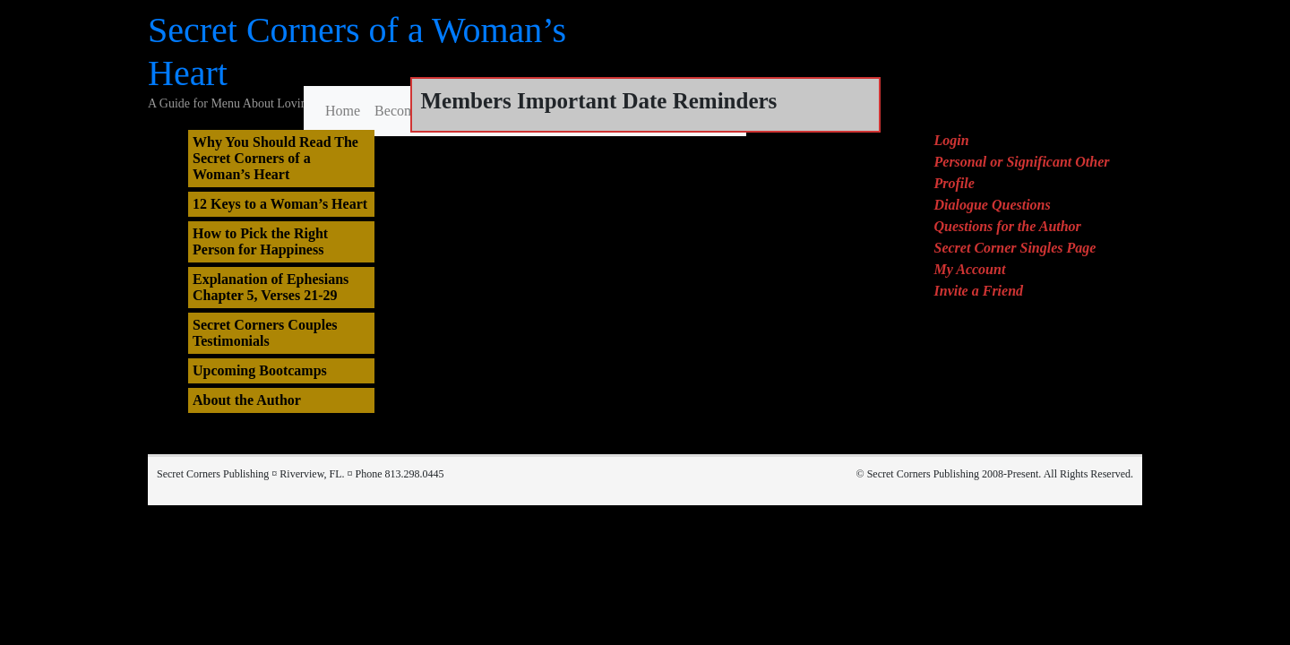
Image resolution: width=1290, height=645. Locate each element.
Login (951, 140)
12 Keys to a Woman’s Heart (280, 203)
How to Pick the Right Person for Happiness (260, 241)
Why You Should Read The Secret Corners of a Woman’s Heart (275, 158)
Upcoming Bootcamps (260, 370)
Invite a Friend (979, 290)
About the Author (247, 400)
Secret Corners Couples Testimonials (265, 332)
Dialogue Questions (992, 204)
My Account (970, 269)
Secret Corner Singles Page (1015, 247)
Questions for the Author (1007, 226)
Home (342, 110)
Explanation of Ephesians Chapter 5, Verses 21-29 (270, 287)
